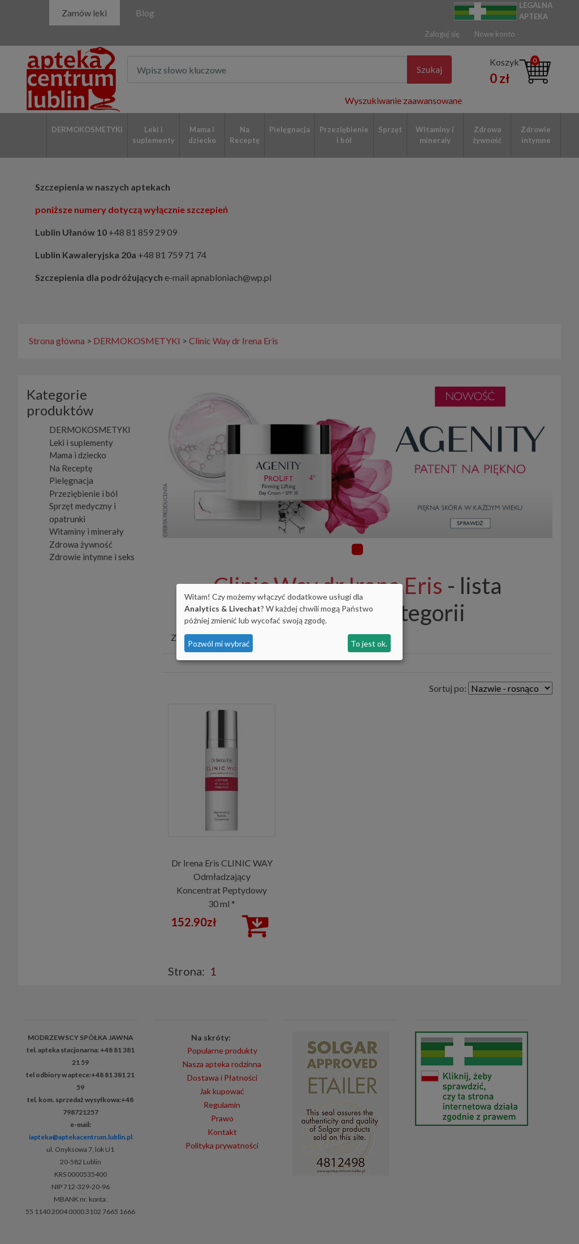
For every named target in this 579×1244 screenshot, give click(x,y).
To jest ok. (369, 643)
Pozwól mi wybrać (219, 643)
